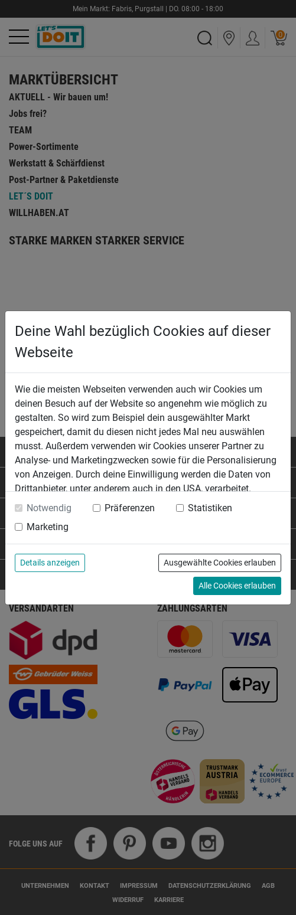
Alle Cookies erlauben (237, 585)
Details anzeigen (50, 562)
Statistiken (210, 508)
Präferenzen (130, 508)
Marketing (48, 526)
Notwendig (49, 508)
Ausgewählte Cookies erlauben (220, 562)
